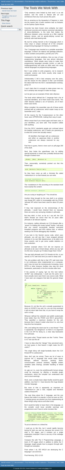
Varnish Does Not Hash (9, 11)
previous (52, 1)
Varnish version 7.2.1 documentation (12, 1)
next (58, 1)
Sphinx (47, 468)
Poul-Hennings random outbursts (35, 1)
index (62, 1)
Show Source (6, 23)
